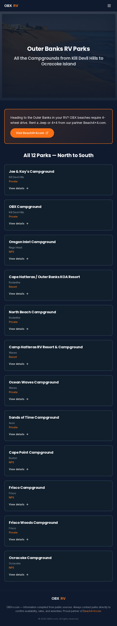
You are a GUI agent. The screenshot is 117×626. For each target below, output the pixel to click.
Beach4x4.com (92, 610)
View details (19, 188)
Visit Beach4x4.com (32, 133)
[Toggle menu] (109, 5)
